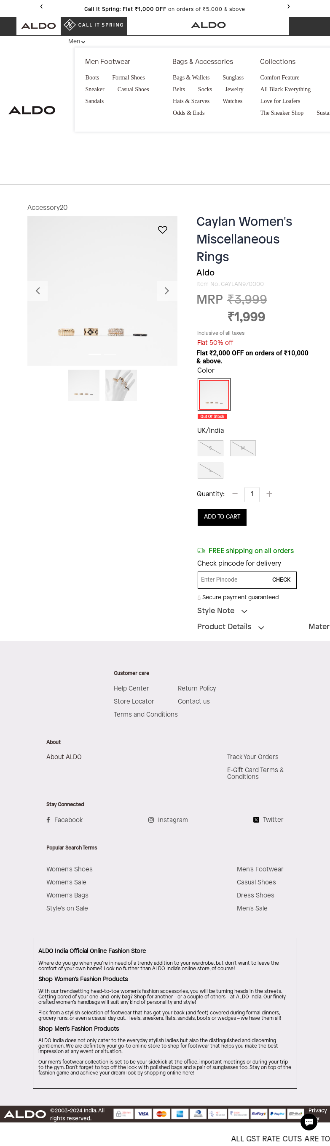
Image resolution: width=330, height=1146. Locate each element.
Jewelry (234, 89)
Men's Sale (252, 908)
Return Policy (197, 688)
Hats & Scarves (191, 101)
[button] (38, 291)
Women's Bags (67, 895)
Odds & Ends (188, 113)
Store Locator (134, 702)
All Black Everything (285, 89)
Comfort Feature (280, 77)
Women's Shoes (69, 869)
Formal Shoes (128, 77)
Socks (205, 89)
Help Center (131, 688)
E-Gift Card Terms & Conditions (255, 774)
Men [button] (74, 42)
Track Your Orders (253, 757)
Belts (179, 89)
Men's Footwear (260, 869)
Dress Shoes (255, 895)
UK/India (210, 430)
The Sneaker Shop (282, 113)
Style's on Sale (67, 908)
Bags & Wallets (191, 77)
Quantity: (211, 494)
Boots (92, 77)
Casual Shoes (133, 89)
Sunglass (233, 77)
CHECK (281, 580)
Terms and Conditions (146, 715)
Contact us (194, 702)
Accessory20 (47, 208)
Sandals (95, 101)
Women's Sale (66, 882)
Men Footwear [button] (107, 62)
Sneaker (95, 89)
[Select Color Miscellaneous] (211, 395)
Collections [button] (277, 62)
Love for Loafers (280, 101)
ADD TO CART (222, 517)
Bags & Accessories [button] (202, 62)
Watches (232, 101)
